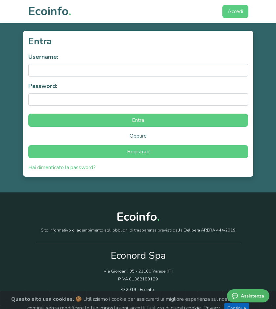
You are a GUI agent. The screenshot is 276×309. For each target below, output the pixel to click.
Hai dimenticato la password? (62, 167)
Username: (43, 57)
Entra (138, 120)
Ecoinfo (49, 11)
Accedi (235, 11)
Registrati (138, 151)
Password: (42, 86)
